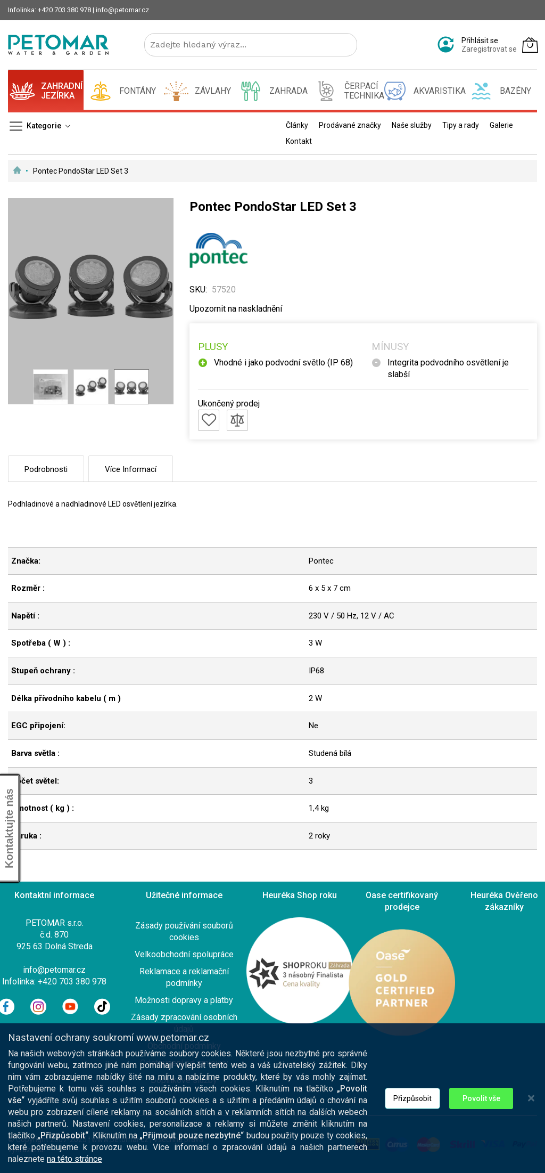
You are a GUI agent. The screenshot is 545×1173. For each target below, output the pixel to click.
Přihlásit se (479, 40)
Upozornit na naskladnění (235, 309)
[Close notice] (531, 1110)
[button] (50, 386)
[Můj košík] (530, 45)
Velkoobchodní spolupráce (184, 954)
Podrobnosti (46, 469)
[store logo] (58, 45)
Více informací (130, 469)
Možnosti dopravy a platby (184, 1000)
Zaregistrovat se (489, 49)
